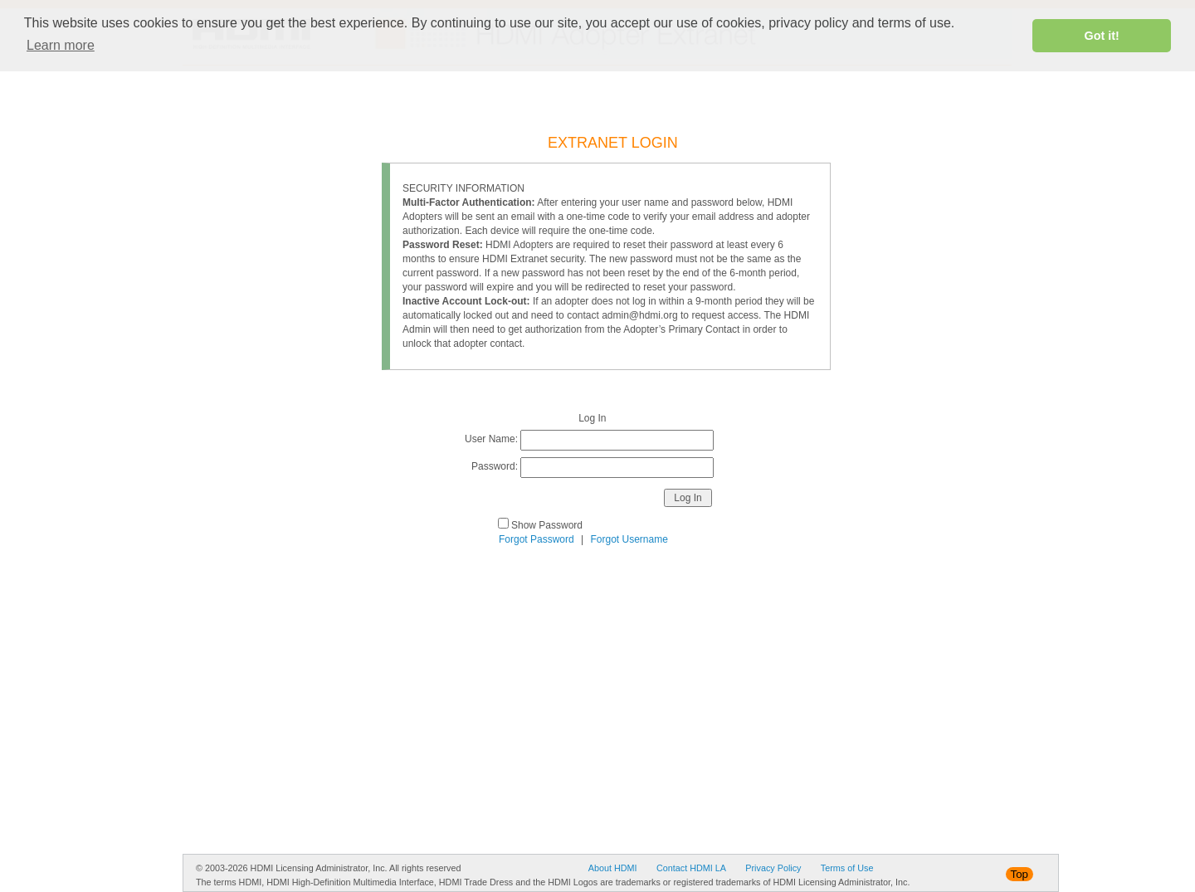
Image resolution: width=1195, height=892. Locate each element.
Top (1020, 874)
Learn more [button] (61, 45)
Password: (494, 466)
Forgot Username (629, 539)
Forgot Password (536, 539)
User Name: (491, 439)
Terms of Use (847, 868)
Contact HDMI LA (691, 868)
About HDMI (612, 868)
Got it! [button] (1102, 35)
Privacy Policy (773, 868)
